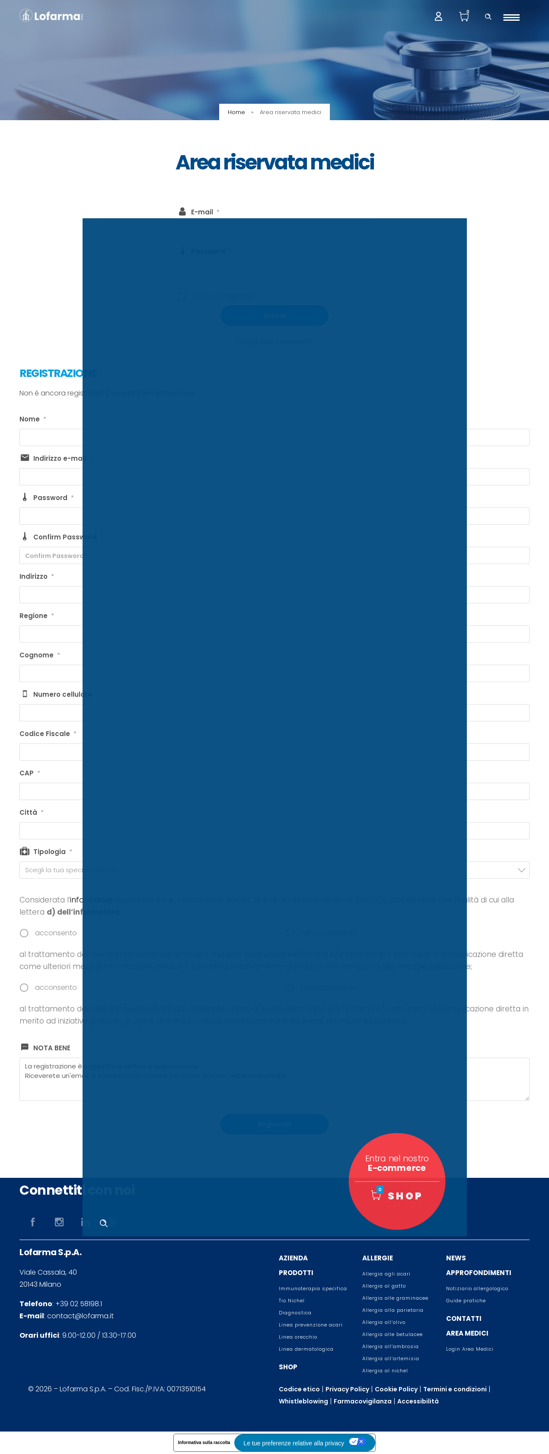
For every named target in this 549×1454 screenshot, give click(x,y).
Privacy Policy (347, 1389)
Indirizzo (36, 576)
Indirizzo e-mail (63, 458)
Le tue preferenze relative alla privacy (293, 1443)
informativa (91, 900)
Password (211, 251)
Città (31, 812)
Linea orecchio (298, 1336)
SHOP (288, 1366)
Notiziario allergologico (477, 1288)
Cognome (39, 655)
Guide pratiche (466, 1300)
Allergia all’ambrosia (390, 1346)
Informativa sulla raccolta (204, 1442)
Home (236, 112)
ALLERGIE (377, 1258)
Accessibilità (418, 1401)
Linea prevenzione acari (311, 1324)
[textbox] (277, 870)
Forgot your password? (274, 341)
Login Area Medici (470, 1349)
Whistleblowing (303, 1401)
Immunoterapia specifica (313, 1288)
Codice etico (299, 1389)
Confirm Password (68, 537)
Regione (36, 616)
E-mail (205, 212)
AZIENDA (293, 1258)
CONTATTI (464, 1318)
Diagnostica (295, 1312)
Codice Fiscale (48, 734)
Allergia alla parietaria (393, 1310)
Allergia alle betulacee (392, 1334)
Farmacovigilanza (363, 1401)
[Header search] (488, 15)
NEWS (456, 1258)
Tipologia (52, 852)
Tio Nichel (292, 1300)
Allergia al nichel (385, 1370)
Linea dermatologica (306, 1349)
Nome (32, 419)
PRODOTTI (296, 1272)
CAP (29, 773)
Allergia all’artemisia (390, 1358)
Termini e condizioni (455, 1389)
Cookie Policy (396, 1389)
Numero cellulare (66, 694)
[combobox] (274, 870)
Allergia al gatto (384, 1285)
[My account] (438, 15)
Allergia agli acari (386, 1273)
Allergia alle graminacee (395, 1298)
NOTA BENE (51, 1047)
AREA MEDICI (467, 1333)
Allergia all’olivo (383, 1322)
